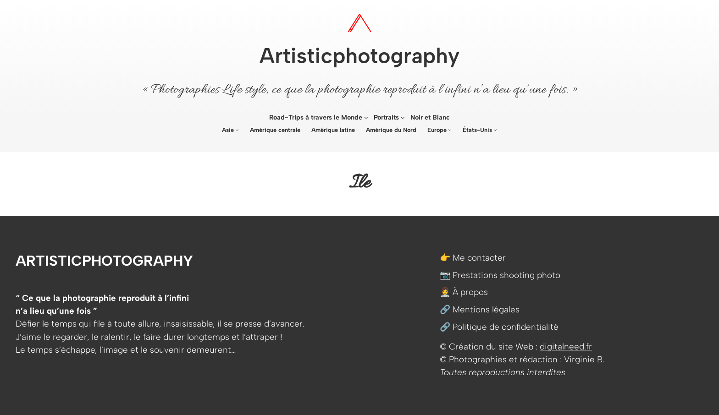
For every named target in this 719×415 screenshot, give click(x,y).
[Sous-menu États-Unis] (495, 129)
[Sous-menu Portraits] (403, 117)
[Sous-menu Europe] (450, 129)
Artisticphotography (360, 56)
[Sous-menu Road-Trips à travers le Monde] (366, 117)
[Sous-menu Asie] (237, 129)
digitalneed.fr (566, 346)
